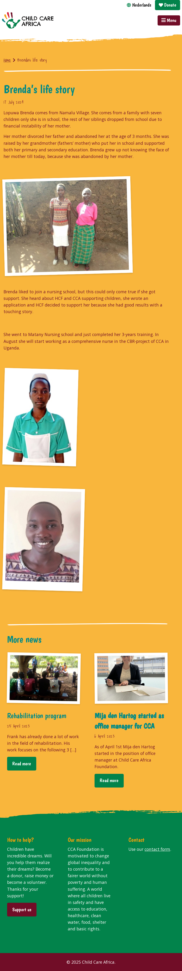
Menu (168, 20)
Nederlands (141, 5)
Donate (167, 5)
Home (7, 60)
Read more (21, 764)
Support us (21, 909)
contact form (157, 849)
